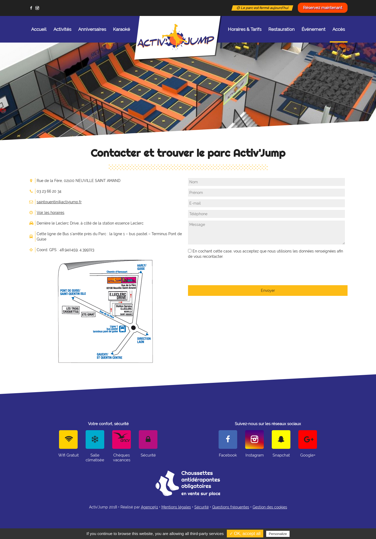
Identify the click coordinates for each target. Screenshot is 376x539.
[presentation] (228, 272)
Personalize (278, 534)
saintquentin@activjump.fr (59, 202)
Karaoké (121, 29)
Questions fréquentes (230, 507)
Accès (339, 35)
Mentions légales (176, 507)
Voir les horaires (50, 212)
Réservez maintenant (322, 7)
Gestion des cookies (270, 507)
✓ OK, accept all (245, 533)
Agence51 (149, 507)
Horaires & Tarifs (244, 29)
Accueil (39, 29)
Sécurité (201, 507)
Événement (313, 29)
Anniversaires (92, 29)
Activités (62, 29)
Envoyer (268, 290)
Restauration (281, 29)
